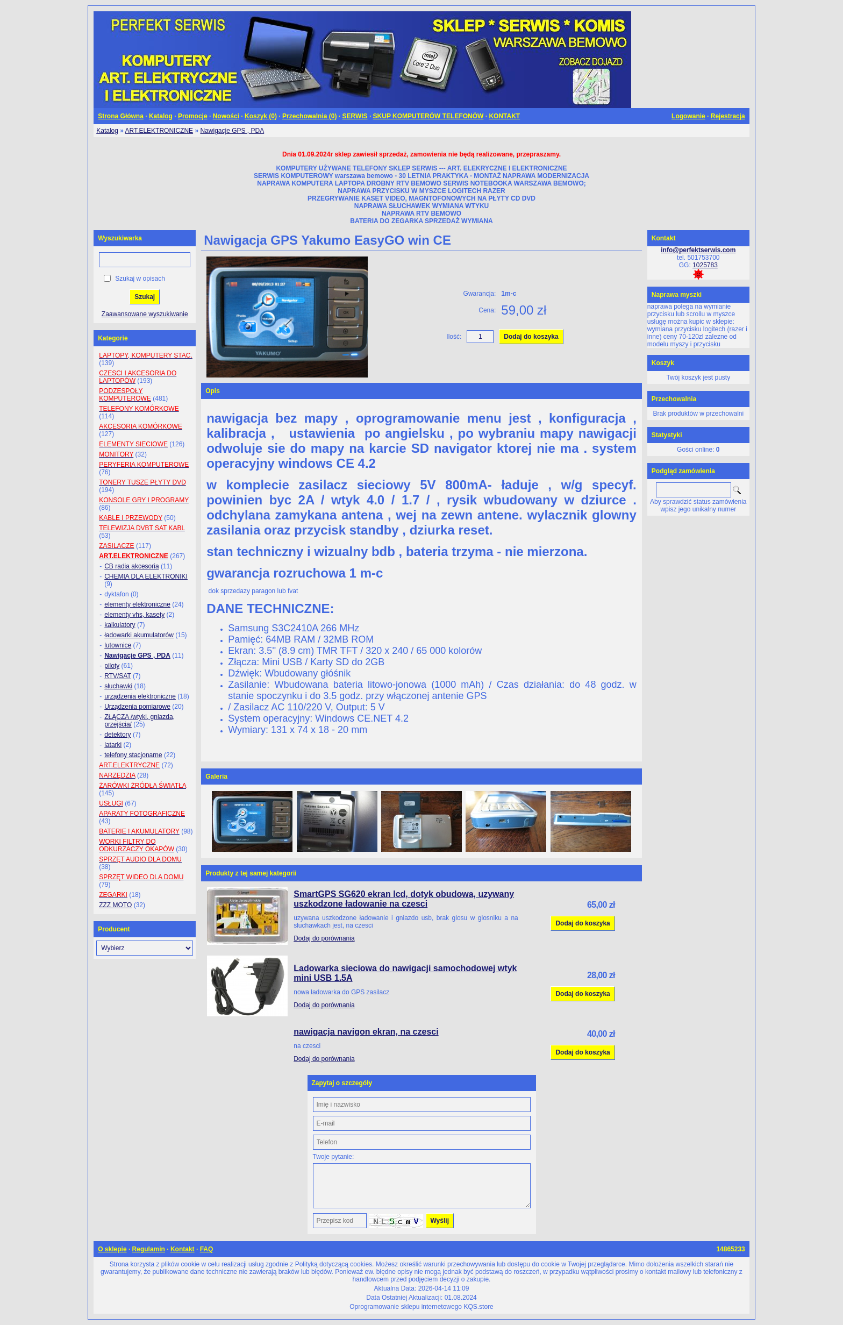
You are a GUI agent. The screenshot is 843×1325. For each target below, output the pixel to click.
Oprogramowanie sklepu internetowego (405, 1306)
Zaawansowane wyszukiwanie (145, 314)
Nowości (226, 116)
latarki (113, 745)
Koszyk (663, 363)
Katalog (161, 116)
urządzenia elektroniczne (140, 696)
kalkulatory (119, 625)
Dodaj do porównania (324, 938)
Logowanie (688, 116)
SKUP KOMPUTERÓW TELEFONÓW (428, 116)
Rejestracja (728, 116)
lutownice (117, 645)
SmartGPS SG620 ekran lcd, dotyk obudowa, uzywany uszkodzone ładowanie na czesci (404, 898)
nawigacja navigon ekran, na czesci (366, 1031)
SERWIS (354, 116)
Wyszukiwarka (120, 238)
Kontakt (182, 1249)
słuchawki (118, 686)
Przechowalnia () (309, 116)
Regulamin (148, 1249)
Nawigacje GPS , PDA (232, 130)
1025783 (705, 265)
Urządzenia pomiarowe (137, 706)
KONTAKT (504, 116)
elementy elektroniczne (137, 604)
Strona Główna (121, 116)
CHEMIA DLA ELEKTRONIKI (146, 576)
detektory (117, 734)
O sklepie (112, 1249)
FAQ (206, 1249)
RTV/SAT (117, 676)
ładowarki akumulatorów (139, 635)
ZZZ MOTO (115, 905)
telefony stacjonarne (133, 755)
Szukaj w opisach (140, 278)
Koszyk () (261, 116)
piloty (111, 665)
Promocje (193, 116)
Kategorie (112, 338)
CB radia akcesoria (131, 566)
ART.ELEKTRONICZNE (159, 130)
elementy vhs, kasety (134, 614)
